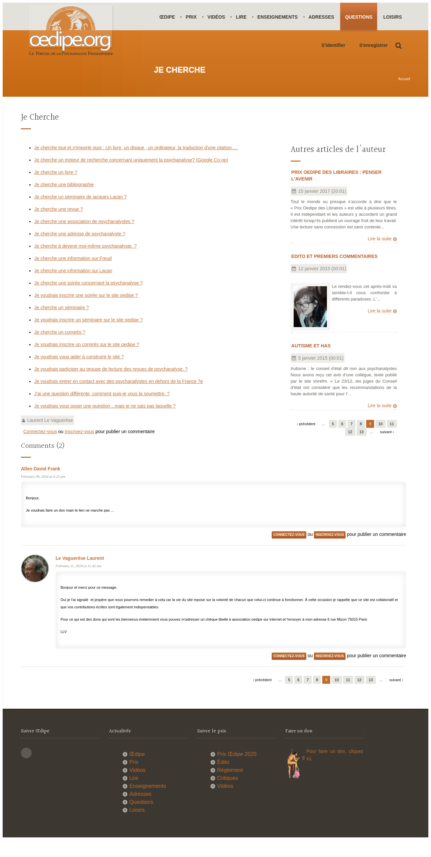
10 (380, 441)
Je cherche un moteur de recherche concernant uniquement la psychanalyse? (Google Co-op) (131, 177)
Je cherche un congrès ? (59, 349)
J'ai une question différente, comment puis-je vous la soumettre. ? (102, 410)
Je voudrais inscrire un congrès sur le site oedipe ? (86, 361)
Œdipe (167, 17)
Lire (242, 17)
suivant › (387, 449)
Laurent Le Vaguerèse (50, 437)
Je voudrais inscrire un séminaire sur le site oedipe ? (88, 336)
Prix (192, 17)
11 (392, 441)
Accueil (404, 96)
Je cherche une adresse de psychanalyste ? (79, 250)
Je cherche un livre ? (55, 189)
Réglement (230, 787)
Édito (223, 779)
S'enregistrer (373, 72)
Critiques (227, 795)
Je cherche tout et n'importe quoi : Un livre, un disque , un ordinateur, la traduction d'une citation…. (136, 164)
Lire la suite (380, 255)
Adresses (324, 17)
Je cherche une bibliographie (64, 201)
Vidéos (217, 17)
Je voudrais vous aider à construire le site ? (79, 373)
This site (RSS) (26, 770)
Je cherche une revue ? (58, 226)
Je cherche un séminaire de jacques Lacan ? (80, 213)
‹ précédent (306, 441)
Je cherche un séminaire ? (61, 324)
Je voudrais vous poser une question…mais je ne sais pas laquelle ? (105, 423)
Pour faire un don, (328, 768)
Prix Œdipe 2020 (236, 771)
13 (361, 449)
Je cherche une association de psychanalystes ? (84, 238)
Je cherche (40, 134)
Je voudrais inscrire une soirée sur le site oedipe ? (86, 312)
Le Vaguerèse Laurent (80, 575)
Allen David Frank (40, 485)
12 (350, 449)
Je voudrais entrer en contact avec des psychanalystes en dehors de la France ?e (118, 398)
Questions (361, 17)
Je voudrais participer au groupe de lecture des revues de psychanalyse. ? (111, 386)
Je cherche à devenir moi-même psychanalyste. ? (85, 263)
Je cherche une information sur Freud (73, 275)
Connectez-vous (40, 448)
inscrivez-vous (79, 448)
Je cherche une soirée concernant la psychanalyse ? (88, 300)
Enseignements (279, 17)
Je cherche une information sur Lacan (73, 287)
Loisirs (169, 45)
